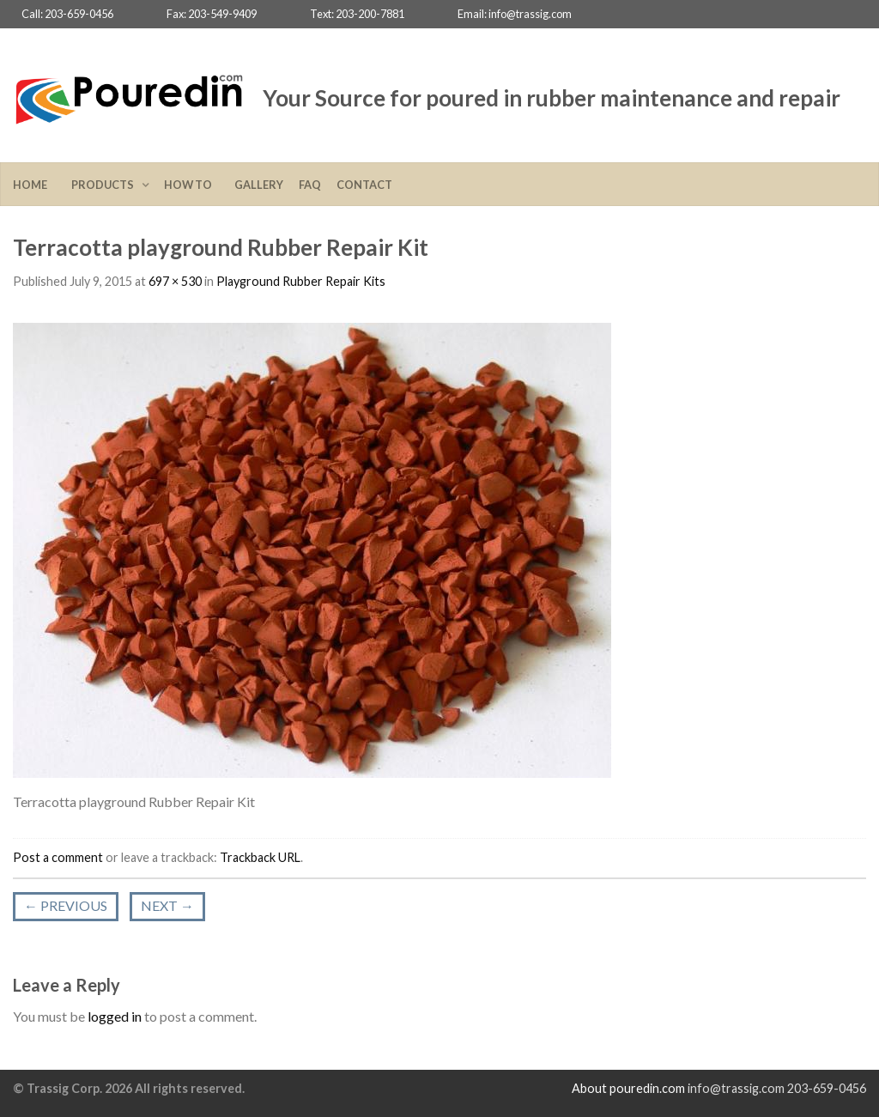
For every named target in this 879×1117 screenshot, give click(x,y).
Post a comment (58, 857)
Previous (65, 905)
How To (191, 184)
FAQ (310, 184)
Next (167, 905)
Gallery (258, 184)
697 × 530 (175, 281)
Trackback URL (260, 857)
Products (104, 184)
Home (34, 184)
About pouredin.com (628, 1088)
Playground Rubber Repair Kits (300, 281)
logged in (115, 1016)
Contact (364, 184)
